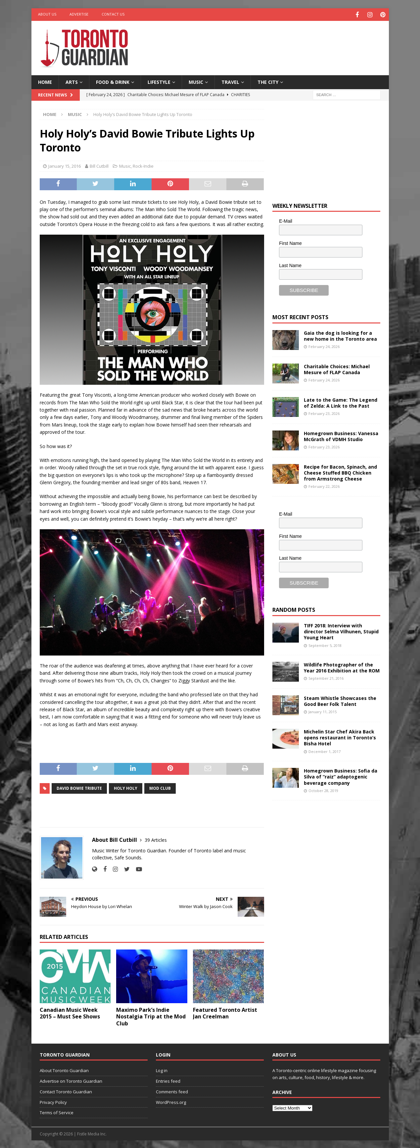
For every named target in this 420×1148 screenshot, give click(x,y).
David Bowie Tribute (79, 787)
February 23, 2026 (324, 412)
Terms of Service (56, 1112)
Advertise (79, 14)
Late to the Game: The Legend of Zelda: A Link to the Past (340, 402)
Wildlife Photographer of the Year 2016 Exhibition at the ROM (342, 666)
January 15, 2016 (64, 165)
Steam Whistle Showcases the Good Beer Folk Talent (340, 700)
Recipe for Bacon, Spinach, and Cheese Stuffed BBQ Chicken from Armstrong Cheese (340, 472)
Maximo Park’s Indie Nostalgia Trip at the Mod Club (151, 1015)
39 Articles (156, 839)
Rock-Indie (143, 165)
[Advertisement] (273, 41)
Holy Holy (125, 787)
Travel (230, 81)
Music (196, 81)
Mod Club (160, 787)
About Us (47, 14)
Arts (72, 81)
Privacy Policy (53, 1101)
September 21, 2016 (326, 677)
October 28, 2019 (323, 789)
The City (267, 81)
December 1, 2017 (324, 750)
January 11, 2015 (322, 711)
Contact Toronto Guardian (66, 1091)
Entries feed (168, 1080)
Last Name (290, 264)
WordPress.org (171, 1101)
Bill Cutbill (99, 165)
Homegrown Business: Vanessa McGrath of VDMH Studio (341, 435)
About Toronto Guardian (64, 1069)
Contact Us (113, 14)
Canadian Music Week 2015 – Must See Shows (70, 1012)
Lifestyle (159, 81)
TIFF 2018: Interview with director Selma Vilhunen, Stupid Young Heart (341, 630)
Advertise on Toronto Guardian (71, 1080)
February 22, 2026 (324, 485)
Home (45, 81)
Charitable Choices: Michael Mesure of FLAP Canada (337, 368)
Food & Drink (112, 81)
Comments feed (172, 1091)
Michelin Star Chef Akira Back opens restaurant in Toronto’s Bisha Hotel (340, 736)
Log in (161, 1069)
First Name (290, 242)
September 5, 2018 (325, 644)
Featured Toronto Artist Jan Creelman (225, 1012)
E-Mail (285, 220)
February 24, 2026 (324, 345)
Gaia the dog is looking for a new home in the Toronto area (340, 335)
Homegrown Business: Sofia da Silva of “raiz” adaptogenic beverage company (340, 776)
